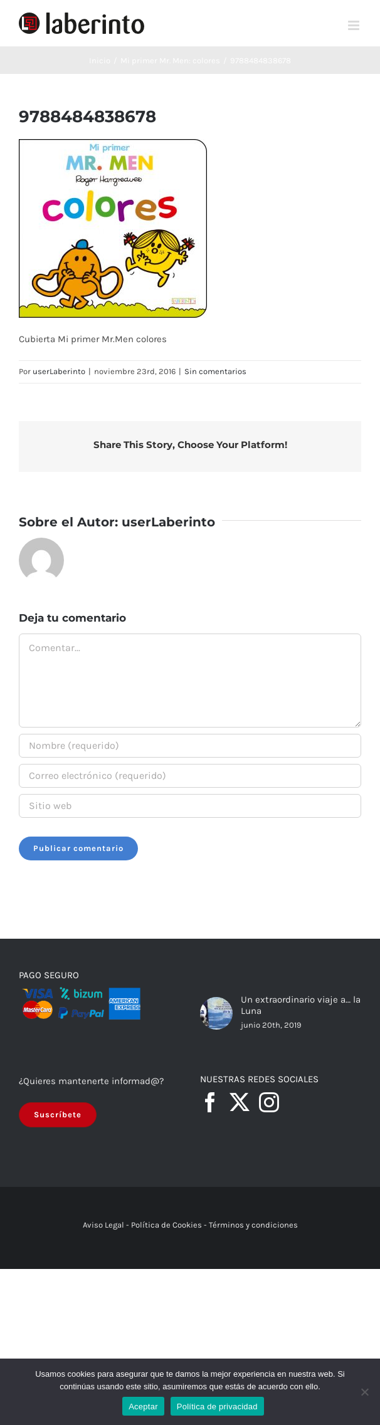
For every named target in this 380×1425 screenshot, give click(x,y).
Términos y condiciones (253, 1224)
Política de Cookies (166, 1224)
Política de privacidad (217, 1406)
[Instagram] (269, 1102)
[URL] (190, 806)
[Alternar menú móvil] (354, 25)
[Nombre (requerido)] (190, 746)
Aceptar (143, 1406)
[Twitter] (240, 1102)
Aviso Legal (103, 1224)
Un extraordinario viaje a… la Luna (301, 1005)
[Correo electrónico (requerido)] (190, 776)
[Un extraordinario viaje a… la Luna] (216, 1013)
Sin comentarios (215, 371)
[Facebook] (210, 1102)
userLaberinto (59, 371)
